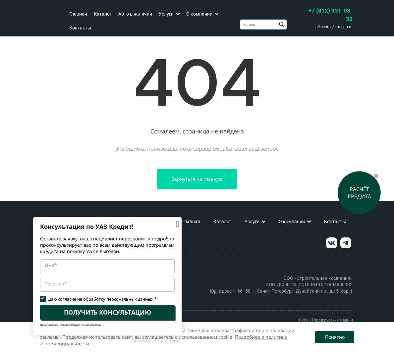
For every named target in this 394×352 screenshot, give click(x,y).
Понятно (335, 337)
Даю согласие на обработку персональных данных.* (102, 299)
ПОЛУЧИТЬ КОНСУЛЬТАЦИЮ (107, 312)
